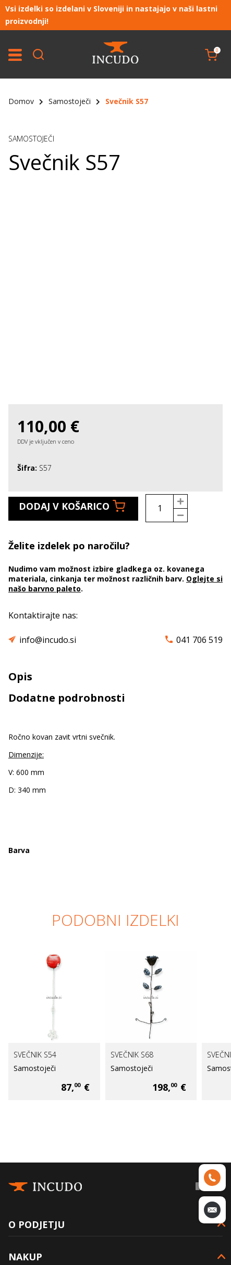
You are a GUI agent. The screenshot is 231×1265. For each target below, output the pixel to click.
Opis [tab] (20, 676)
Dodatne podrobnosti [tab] (66, 698)
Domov (21, 101)
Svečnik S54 (35, 1055)
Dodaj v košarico (72, 506)
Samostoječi (69, 101)
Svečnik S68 (132, 1055)
